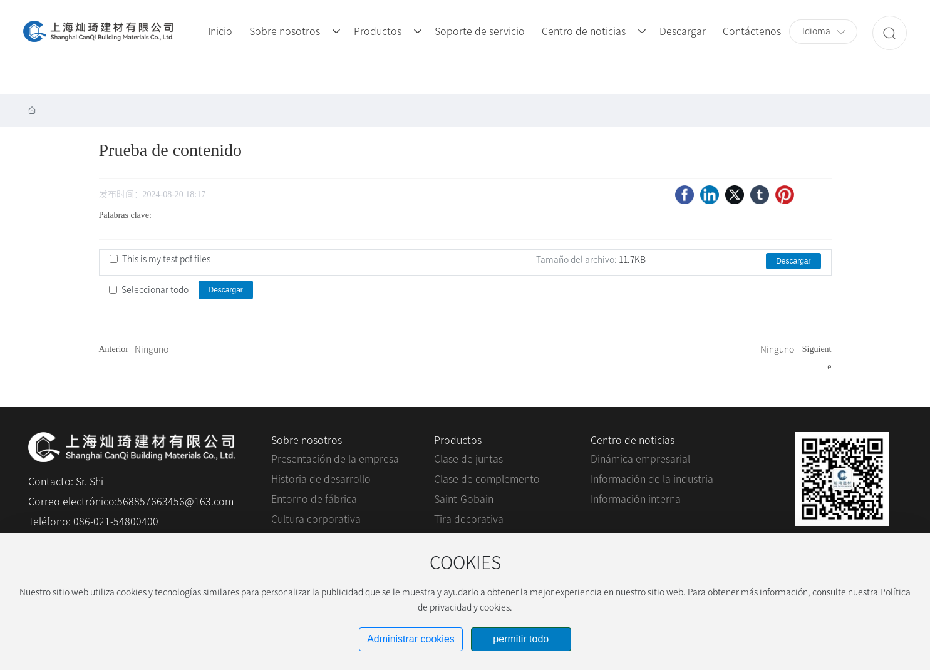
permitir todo (521, 639)
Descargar (793, 261)
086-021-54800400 (115, 522)
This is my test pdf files (166, 259)
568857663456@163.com (175, 502)
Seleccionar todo (155, 290)
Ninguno (151, 349)
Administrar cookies (411, 639)
